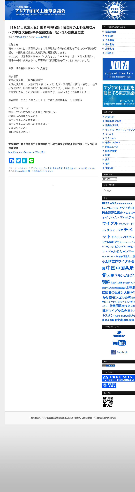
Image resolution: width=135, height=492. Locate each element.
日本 (132, 306)
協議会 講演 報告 (113, 121)
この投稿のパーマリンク (42, 171)
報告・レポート (112, 142)
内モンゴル (79, 168)
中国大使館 (68, 168)
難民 (126, 320)
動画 (107, 155)
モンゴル (43, 168)
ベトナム (128, 247)
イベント (23, 168)
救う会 (126, 306)
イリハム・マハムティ (120, 217)
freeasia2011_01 (43, 37)
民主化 (117, 316)
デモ (36, 168)
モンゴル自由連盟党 (120, 256)
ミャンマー (126, 251)
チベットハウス (120, 237)
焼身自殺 (109, 320)
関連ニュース (111, 147)
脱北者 (119, 320)
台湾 (128, 297)
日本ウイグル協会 (114, 310)
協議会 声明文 (112, 125)
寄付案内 (109, 44)
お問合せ (109, 53)
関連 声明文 (111, 151)
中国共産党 (57, 168)
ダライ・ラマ (115, 230)
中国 (50, 168)
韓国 (131, 320)
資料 (107, 164)
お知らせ (109, 117)
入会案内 (109, 40)
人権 (110, 275)
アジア (116, 208)
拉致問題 (116, 305)
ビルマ (118, 246)
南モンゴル (90, 168)
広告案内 (109, 48)
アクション (110, 138)
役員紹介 (109, 36)
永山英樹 (125, 316)
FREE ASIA (109, 203)
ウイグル (110, 223)
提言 (107, 159)
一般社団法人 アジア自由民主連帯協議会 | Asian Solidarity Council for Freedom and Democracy (72, 418)
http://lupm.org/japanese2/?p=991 (26, 152)
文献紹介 (109, 168)
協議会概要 (110, 32)
